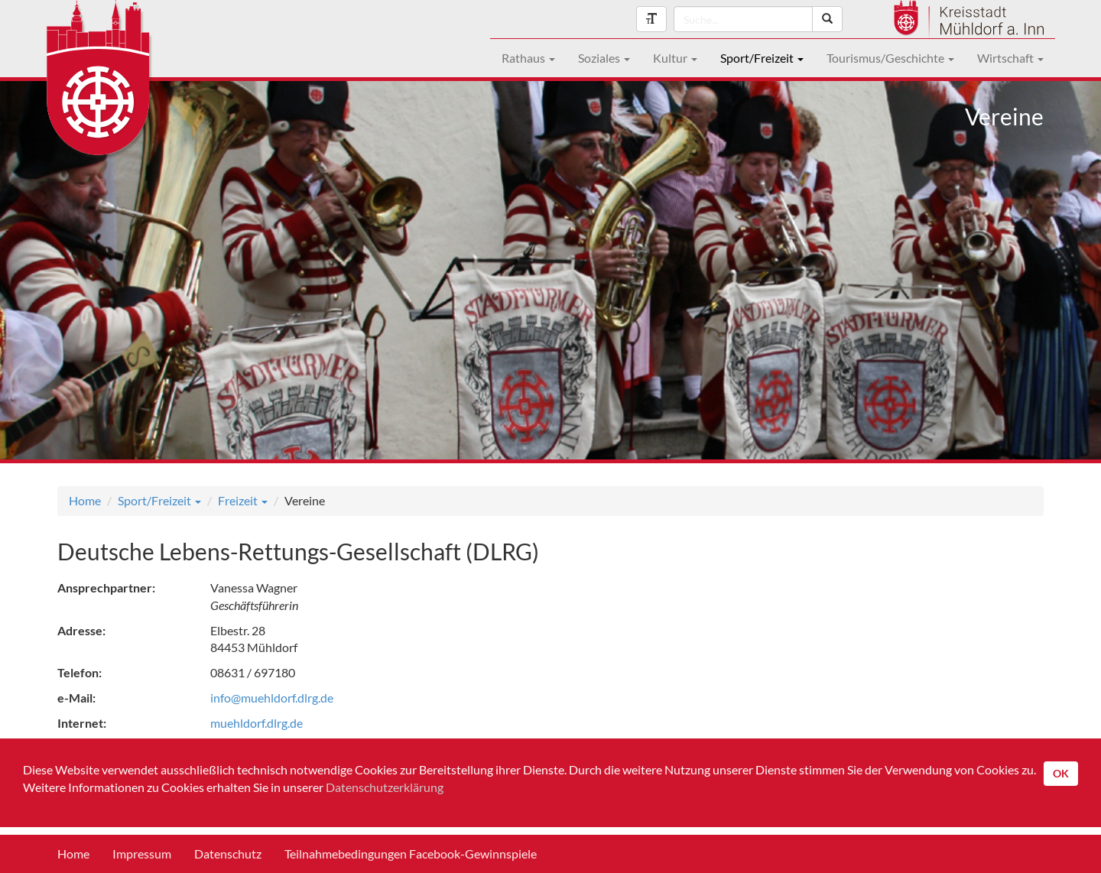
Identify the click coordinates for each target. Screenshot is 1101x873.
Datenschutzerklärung (384, 787)
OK (1061, 773)
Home (85, 500)
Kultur (675, 57)
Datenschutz (227, 853)
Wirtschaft (1010, 57)
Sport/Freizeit (762, 57)
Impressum (141, 853)
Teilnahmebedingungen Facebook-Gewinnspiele (410, 853)
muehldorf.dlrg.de (256, 723)
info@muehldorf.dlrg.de (271, 697)
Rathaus (528, 57)
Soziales (604, 57)
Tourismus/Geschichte (890, 57)
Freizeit (243, 500)
